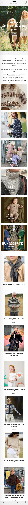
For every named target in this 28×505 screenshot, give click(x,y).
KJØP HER (14, 33)
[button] (26, 28)
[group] (14, 28)
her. (19, 75)
